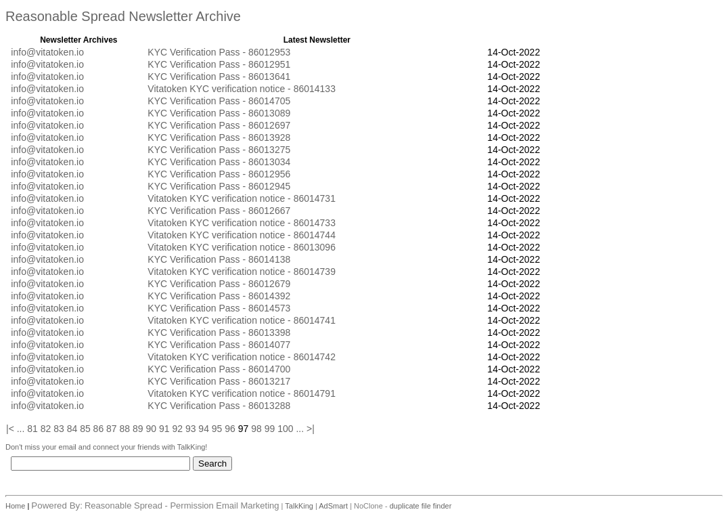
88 (125, 428)
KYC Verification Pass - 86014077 (218, 344)
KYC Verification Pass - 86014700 (218, 369)
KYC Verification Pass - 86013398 (218, 332)
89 (138, 428)
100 (285, 428)
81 (32, 428)
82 (46, 428)
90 (150, 428)
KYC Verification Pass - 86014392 (218, 296)
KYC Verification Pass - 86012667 (218, 210)
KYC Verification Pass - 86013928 (218, 137)
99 (270, 428)
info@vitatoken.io (47, 52)
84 (72, 428)
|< (10, 428)
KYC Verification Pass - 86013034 (218, 161)
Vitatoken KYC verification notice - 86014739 (241, 271)
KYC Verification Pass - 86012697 (218, 125)
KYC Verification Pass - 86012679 (218, 283)
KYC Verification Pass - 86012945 (218, 186)
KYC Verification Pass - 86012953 (218, 52)
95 (217, 428)
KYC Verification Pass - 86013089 (218, 113)
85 (85, 428)
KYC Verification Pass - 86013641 (218, 76)
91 (164, 428)
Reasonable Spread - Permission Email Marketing (182, 505)
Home (16, 506)
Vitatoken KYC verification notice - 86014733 (241, 222)
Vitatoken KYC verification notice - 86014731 (241, 198)
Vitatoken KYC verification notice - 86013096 (241, 247)
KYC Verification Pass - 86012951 (218, 64)
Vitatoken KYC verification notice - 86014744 (241, 235)
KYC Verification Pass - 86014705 (218, 100)
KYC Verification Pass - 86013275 (218, 149)
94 (203, 428)
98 (256, 428)
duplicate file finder (421, 506)
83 (58, 428)
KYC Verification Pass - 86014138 (218, 259)
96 (230, 428)
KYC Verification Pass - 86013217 (218, 381)
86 (98, 428)
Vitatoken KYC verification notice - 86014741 (241, 320)
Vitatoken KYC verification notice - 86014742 (241, 356)
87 (111, 428)
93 (190, 428)
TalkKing (299, 506)
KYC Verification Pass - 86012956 (218, 174)
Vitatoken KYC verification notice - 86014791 (241, 393)
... (21, 428)
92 (177, 428)
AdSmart (333, 506)
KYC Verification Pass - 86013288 (218, 405)
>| (310, 428)
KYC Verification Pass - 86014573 (218, 308)
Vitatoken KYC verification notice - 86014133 (241, 88)
